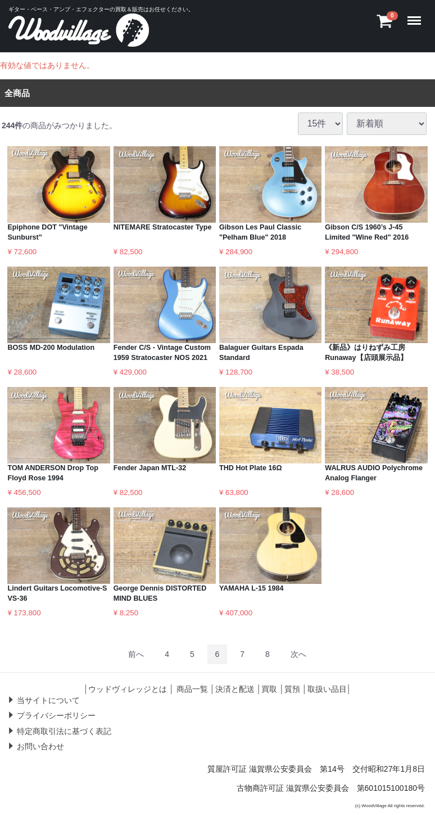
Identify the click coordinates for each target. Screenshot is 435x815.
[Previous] (136, 654)
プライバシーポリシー (56, 715)
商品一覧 (192, 688)
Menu (417, 15)
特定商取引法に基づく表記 (64, 730)
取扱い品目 (327, 688)
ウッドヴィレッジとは (127, 688)
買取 (269, 688)
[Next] (298, 654)
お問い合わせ (40, 746)
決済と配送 (235, 688)
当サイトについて (48, 699)
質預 (292, 688)
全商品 (17, 92)
